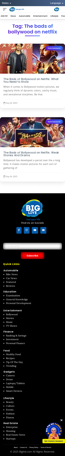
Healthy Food (13, 354)
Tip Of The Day (14, 362)
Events (10, 409)
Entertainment (54, 48)
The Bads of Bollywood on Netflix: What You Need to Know (31, 80)
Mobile (10, 386)
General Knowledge (17, 299)
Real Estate (10, 423)
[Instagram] (26, 230)
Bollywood (12, 314)
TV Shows (11, 325)
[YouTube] (35, 230)
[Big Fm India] (57, 9)
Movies (10, 318)
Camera (10, 375)
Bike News (12, 274)
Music (9, 322)
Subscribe (32, 255)
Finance (8, 331)
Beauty (10, 401)
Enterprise (12, 427)
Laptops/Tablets (15, 383)
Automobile (10, 270)
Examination (13, 295)
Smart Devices (14, 390)
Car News (11, 278)
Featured (11, 281)
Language (56, 3)
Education (9, 291)
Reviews (10, 285)
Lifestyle (8, 398)
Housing (10, 430)
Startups (10, 438)
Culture (10, 405)
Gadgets (9, 371)
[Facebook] (19, 230)
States (6, 3)
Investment (12, 339)
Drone (9, 379)
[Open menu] (5, 9)
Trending (11, 365)
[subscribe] (43, 230)
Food (6, 350)
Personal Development (18, 303)
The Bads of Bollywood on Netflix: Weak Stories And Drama (31, 154)
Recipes (10, 358)
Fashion (10, 413)
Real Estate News (15, 434)
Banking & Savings (16, 335)
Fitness (10, 417)
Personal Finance (15, 343)
